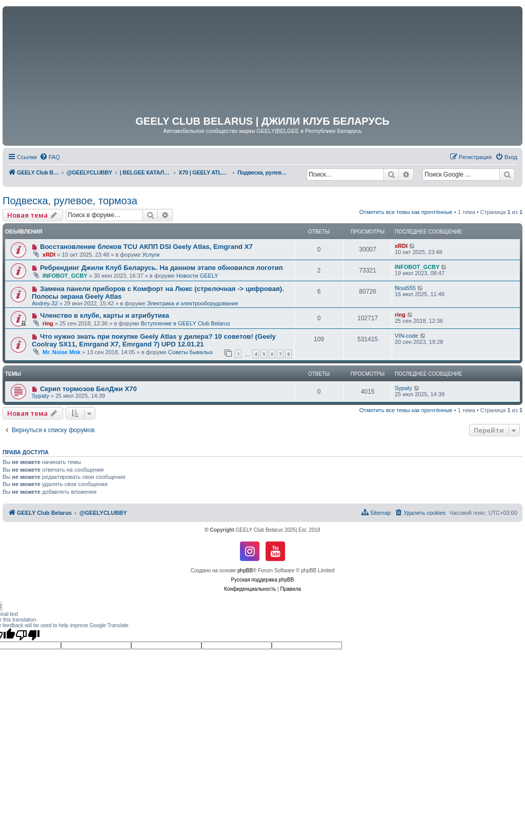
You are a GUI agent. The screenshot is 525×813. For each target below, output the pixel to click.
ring (48, 323)
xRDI (49, 254)
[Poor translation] (27, 635)
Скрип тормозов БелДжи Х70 (88, 389)
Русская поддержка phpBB (262, 580)
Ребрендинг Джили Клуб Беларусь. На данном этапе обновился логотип (161, 268)
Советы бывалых (190, 352)
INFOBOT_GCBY (65, 276)
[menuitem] (49, 157)
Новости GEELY (197, 276)
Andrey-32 (45, 303)
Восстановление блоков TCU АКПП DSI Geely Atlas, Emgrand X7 (146, 246)
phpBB (245, 570)
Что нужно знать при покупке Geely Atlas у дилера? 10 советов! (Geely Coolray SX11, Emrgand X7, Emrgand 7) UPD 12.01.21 (154, 340)
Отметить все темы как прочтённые (406, 212)
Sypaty (40, 396)
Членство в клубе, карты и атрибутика (104, 315)
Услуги (150, 254)
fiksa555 (405, 288)
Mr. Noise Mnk (61, 352)
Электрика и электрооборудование (192, 303)
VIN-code (406, 336)
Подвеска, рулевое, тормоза (70, 200)
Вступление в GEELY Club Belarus (185, 323)
